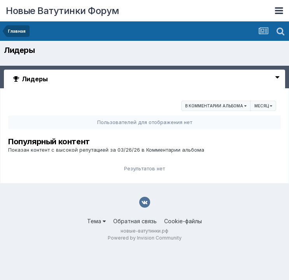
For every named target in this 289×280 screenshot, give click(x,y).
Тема (96, 221)
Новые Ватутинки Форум (62, 10)
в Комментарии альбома (216, 105)
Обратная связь (135, 221)
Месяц (263, 105)
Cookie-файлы (183, 221)
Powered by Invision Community (145, 238)
